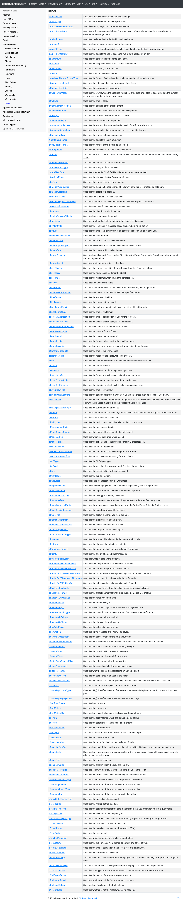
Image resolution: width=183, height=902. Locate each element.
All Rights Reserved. (88, 898)
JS (86, 4)
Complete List (11, 53)
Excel (32, 4)
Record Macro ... (10, 32)
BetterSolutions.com (14, 3)
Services (104, 4)
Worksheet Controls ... (13, 120)
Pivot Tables (10, 82)
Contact (115, 4)
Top (179, 898)
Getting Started (10, 23)
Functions (9, 74)
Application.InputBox (12, 107)
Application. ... (9, 116)
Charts (8, 61)
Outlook (69, 4)
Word (41, 4)
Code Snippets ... (11, 124)
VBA (79, 4)
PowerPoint (54, 4)
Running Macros (10, 27)
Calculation (10, 57)
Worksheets (10, 99)
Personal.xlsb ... (10, 36)
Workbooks (10, 95)
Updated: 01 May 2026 (13, 129)
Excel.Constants (12, 48)
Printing (8, 86)
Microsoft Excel (10, 10)
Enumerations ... (10, 44)
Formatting (10, 69)
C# (93, 4)
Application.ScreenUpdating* (16, 112)
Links (7, 78)
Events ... (7, 40)
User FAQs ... (9, 19)
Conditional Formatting (15, 65)
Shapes (8, 91)
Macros (6, 15)
